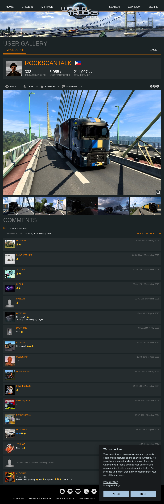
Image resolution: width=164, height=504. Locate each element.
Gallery (27, 6)
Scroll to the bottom (149, 234)
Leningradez (23, 371)
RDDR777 (20, 342)
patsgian (21, 313)
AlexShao (21, 473)
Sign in (6, 228)
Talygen (20, 270)
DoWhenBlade (23, 386)
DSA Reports (87, 498)
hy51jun (20, 299)
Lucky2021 (21, 328)
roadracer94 (23, 415)
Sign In (153, 6)
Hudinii (19, 284)
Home (10, 6)
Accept (116, 494)
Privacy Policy (65, 498)
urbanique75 (23, 400)
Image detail (15, 50)
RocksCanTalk (48, 63)
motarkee (21, 430)
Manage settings (112, 485)
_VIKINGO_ (21, 444)
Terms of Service (40, 498)
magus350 (21, 241)
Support (18, 498)
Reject (143, 494)
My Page (47, 6)
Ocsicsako (22, 357)
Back (153, 50)
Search (114, 6)
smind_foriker (24, 255)
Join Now (134, 6)
